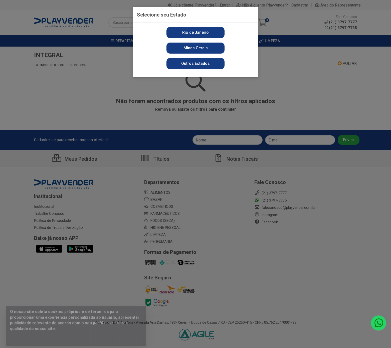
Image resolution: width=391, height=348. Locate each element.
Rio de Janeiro (195, 32)
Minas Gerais (195, 48)
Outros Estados (195, 63)
